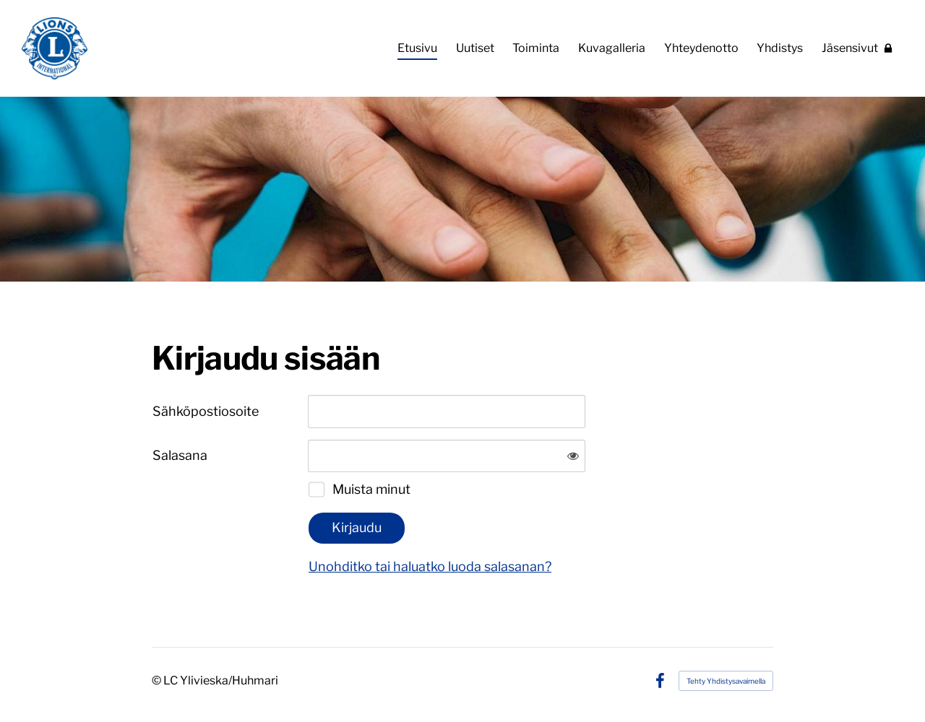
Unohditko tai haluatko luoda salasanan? (430, 566)
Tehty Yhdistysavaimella (726, 681)
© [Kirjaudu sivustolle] (157, 680)
